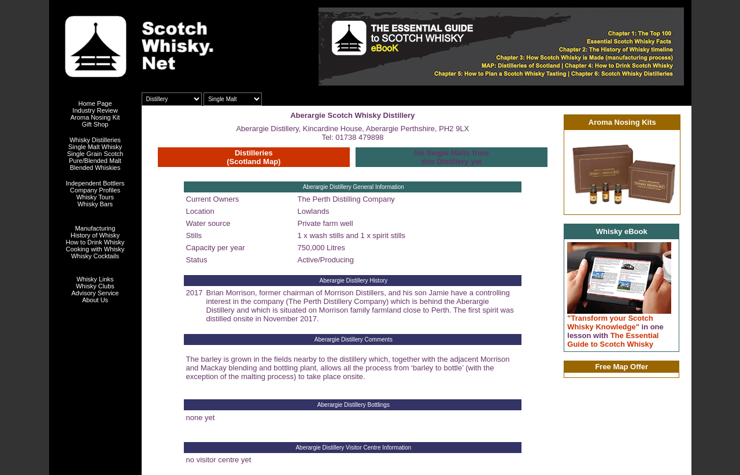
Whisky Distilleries (95, 139)
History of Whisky (95, 235)
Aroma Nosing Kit (95, 117)
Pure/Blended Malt (95, 160)
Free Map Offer (621, 366)
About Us (95, 299)
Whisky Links (94, 279)
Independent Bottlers (95, 183)
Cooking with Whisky (95, 249)
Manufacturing (95, 228)
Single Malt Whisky (95, 146)
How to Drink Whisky (95, 242)
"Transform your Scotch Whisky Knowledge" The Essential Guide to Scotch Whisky (615, 331)
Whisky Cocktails (95, 256)
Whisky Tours (95, 197)
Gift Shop (95, 124)
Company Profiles (95, 190)
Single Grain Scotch (95, 153)
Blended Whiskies (95, 167)
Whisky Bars (95, 204)
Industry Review (94, 110)
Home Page (95, 103)
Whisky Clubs (95, 286)
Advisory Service (95, 293)
